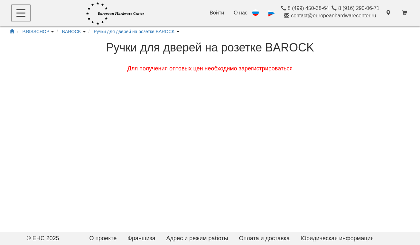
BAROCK (71, 31)
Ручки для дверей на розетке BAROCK (134, 31)
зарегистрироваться (266, 68)
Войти (217, 12)
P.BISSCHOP (36, 31)
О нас (240, 12)
